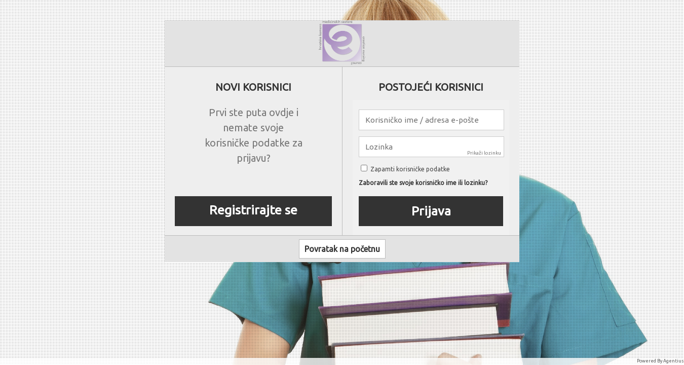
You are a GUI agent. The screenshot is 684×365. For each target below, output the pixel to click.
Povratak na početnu (342, 248)
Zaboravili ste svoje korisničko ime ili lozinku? (423, 183)
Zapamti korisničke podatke (405, 169)
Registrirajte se (253, 210)
